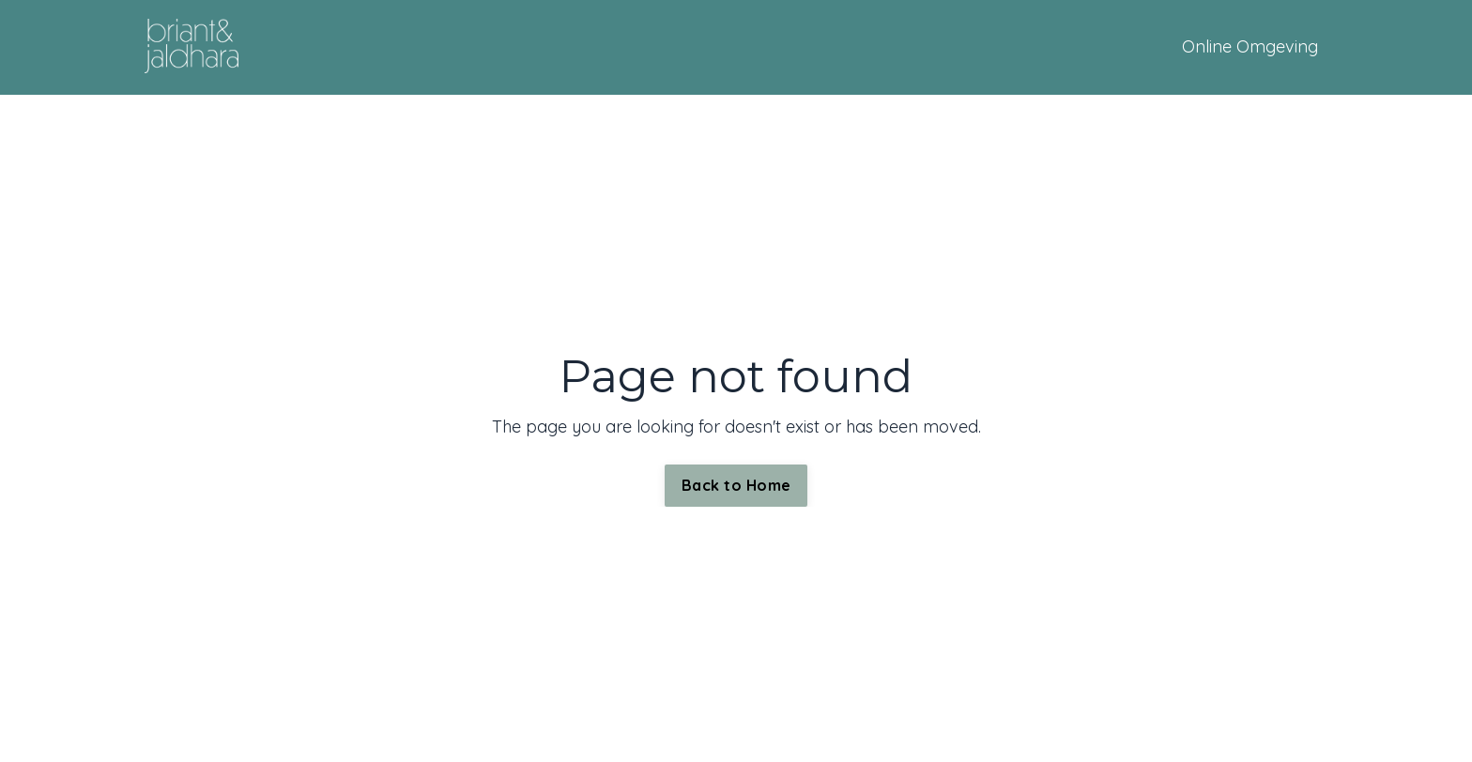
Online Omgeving (1250, 46)
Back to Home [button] (736, 485)
